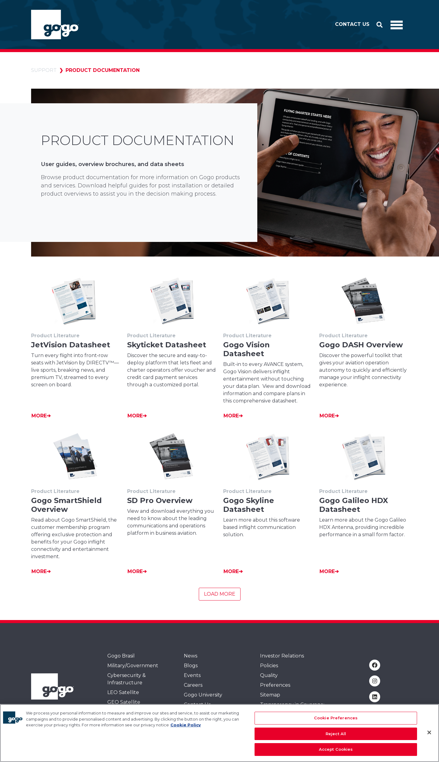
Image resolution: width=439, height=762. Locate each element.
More (39, 416)
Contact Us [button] (352, 24)
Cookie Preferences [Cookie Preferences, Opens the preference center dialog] (336, 723)
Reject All (336, 738)
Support (44, 70)
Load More (219, 594)
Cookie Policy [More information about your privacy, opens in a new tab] (185, 730)
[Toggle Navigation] (396, 24)
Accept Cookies (336, 754)
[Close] (429, 737)
